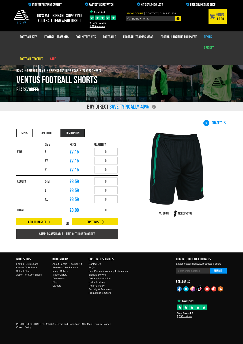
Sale (53, 59)
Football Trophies (31, 59)
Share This (214, 123)
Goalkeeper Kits (86, 37)
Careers (56, 285)
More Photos (185, 213)
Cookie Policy (23, 327)
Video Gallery (59, 274)
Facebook (179, 288)
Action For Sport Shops (29, 274)
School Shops (24, 271)
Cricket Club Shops (26, 267)
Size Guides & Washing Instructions (108, 271)
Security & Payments (100, 289)
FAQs (92, 267)
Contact (151, 13)
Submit (218, 271)
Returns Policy (97, 285)
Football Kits (28, 37)
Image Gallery (60, 271)
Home (19, 70)
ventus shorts (91, 70)
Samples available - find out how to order (67, 234)
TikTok (200, 288)
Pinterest (214, 288)
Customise (93, 222)
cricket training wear (63, 70)
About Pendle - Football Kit (67, 264)
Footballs (109, 37)
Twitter (186, 288)
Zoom (166, 213)
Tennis (208, 37)
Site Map (87, 324)
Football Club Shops (27, 264)
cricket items (36, 70)
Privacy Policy (101, 324)
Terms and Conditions (68, 324)
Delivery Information (100, 278)
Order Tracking (97, 282)
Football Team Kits (56, 37)
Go (178, 19)
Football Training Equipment (179, 37)
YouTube (207, 288)
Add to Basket (37, 222)
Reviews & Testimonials (65, 267)
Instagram (192, 288)
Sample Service (97, 274)
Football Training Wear (138, 37)
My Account (135, 13)
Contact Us (95, 264)
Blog (54, 282)
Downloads (58, 278)
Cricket (209, 48)
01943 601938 (168, 13)
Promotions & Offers (100, 292)
